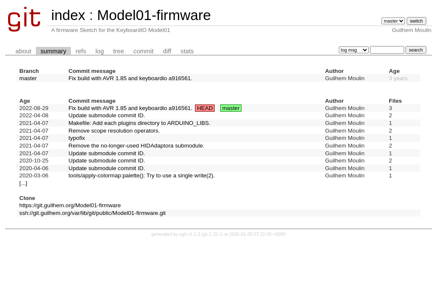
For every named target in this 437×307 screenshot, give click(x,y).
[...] (23, 183)
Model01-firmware (154, 15)
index (68, 15)
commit (144, 51)
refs (81, 51)
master (28, 78)
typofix (77, 138)
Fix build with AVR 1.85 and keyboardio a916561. (130, 78)
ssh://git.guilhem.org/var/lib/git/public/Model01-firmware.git (92, 213)
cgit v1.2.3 (189, 234)
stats (187, 51)
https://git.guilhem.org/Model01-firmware (70, 205)
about (23, 51)
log (100, 51)
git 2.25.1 (212, 234)
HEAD (205, 108)
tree (118, 51)
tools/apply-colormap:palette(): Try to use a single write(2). (142, 175)
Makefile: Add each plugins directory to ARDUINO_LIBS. (140, 123)
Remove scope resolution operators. (114, 130)
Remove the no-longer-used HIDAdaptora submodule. (137, 145)
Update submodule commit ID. (107, 115)
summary (53, 51)
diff (167, 51)
